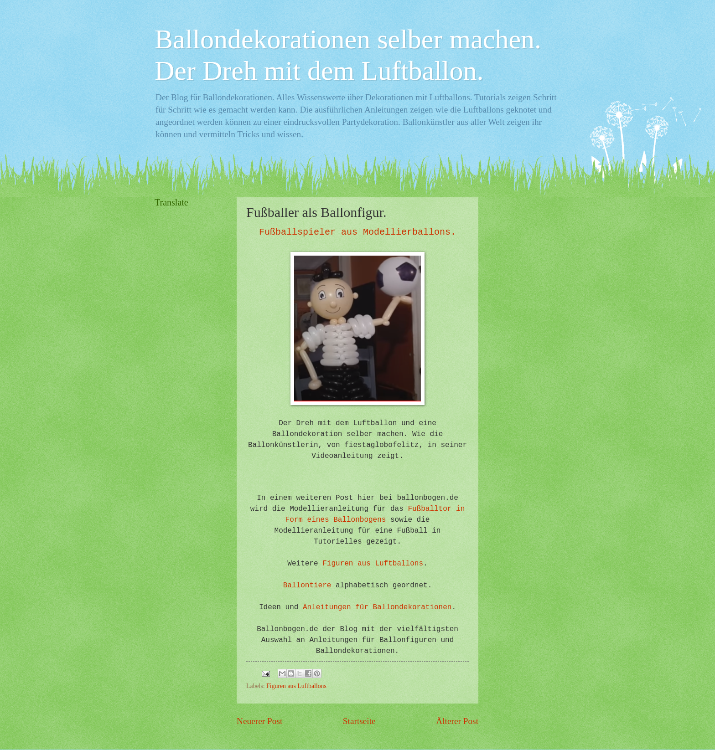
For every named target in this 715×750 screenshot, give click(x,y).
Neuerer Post (259, 721)
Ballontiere (307, 585)
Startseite (359, 721)
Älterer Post (457, 721)
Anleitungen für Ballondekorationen (377, 607)
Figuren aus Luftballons (372, 564)
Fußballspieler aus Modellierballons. (357, 232)
